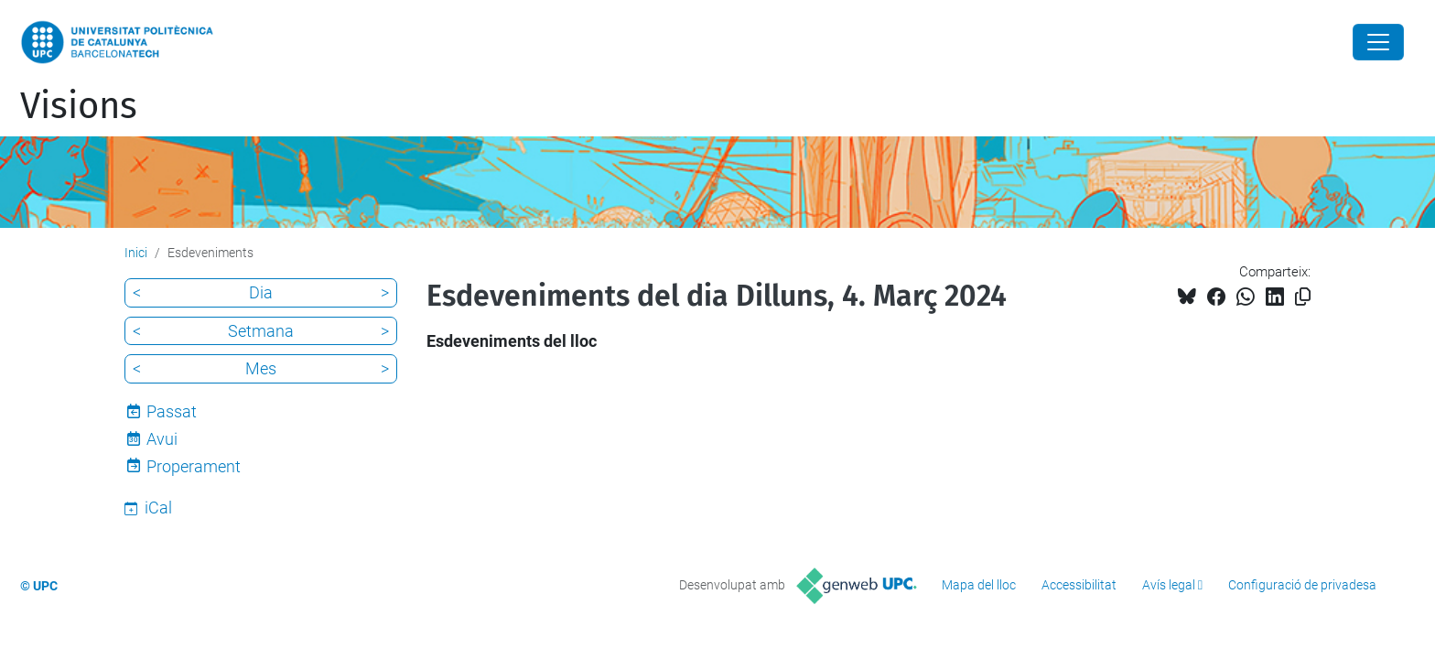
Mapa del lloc (979, 585)
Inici (135, 252)
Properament (193, 466)
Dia (261, 292)
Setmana (261, 330)
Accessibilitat (1079, 585)
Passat (171, 411)
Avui (162, 438)
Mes (260, 368)
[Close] (1378, 42)
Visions (78, 106)
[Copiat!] (1303, 297)
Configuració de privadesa (1302, 585)
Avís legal (1168, 585)
